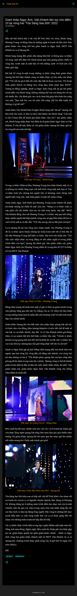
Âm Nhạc (9, 556)
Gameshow (19, 556)
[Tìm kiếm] (73, 4)
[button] (6, 31)
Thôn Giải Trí (12, 4)
